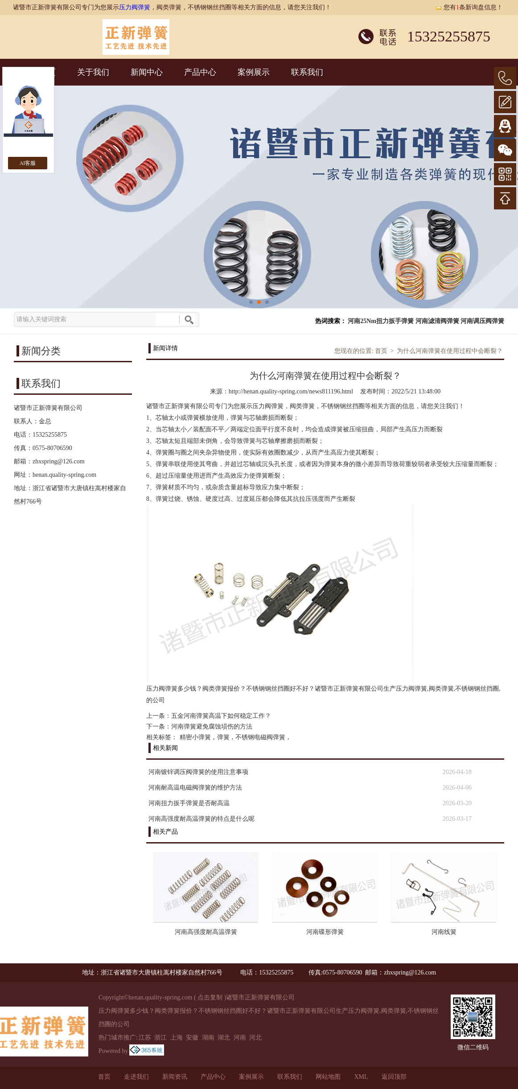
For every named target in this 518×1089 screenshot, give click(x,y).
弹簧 (223, 737)
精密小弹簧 (195, 737)
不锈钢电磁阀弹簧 (260, 737)
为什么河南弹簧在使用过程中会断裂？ (450, 351)
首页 (381, 351)
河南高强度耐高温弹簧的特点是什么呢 (201, 818)
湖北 (224, 1037)
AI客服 (28, 163)
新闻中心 (147, 72)
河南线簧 (444, 932)
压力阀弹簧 (134, 7)
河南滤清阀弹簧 (437, 321)
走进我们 (136, 1076)
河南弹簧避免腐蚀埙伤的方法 (211, 726)
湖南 (208, 1037)
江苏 (145, 1037)
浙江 (160, 1037)
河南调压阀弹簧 (482, 321)
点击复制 (209, 997)
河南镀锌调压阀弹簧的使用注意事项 (198, 772)
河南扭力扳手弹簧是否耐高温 (189, 803)
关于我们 (93, 72)
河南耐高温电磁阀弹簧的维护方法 (195, 787)
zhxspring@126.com (59, 461)
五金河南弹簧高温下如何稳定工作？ (221, 715)
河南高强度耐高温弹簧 (206, 932)
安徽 (192, 1037)
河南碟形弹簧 (325, 932)
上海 (176, 1037)
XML (361, 1076)
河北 (255, 1037)
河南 (240, 1037)
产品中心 (200, 72)
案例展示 (254, 72)
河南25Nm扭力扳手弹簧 (381, 321)
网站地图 (328, 1076)
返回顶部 (394, 1076)
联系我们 (307, 72)
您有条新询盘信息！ (469, 7)
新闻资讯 (174, 1076)
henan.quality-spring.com (64, 474)
